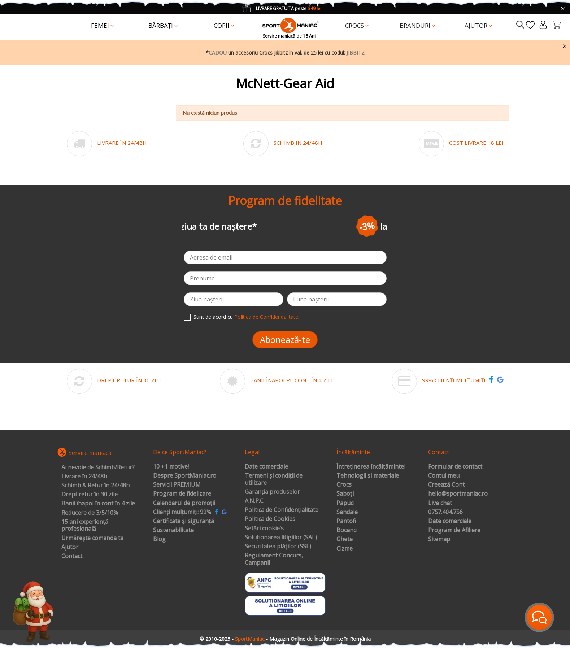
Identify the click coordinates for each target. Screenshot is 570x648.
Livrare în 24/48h (84, 476)
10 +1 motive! (171, 466)
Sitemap (439, 539)
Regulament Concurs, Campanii (274, 559)
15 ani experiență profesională (84, 525)
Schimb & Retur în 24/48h (95, 485)
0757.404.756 (445, 512)
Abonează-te (285, 339)
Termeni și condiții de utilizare (274, 479)
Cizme (344, 548)
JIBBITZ (356, 52)
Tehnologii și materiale (367, 475)
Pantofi (346, 521)
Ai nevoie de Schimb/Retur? (98, 467)
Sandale (347, 512)
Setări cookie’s (264, 528)
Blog (159, 539)
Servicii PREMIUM (177, 484)
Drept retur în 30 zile (89, 494)
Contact (71, 556)
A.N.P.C (254, 501)
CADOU (218, 52)
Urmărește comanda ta (92, 538)
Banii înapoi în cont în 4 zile (98, 503)
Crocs (344, 484)
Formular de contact (455, 466)
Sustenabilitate (173, 530)
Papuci (345, 503)
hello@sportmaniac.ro (458, 493)
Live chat (440, 503)
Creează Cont (446, 484)
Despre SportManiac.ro (184, 475)
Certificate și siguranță (183, 521)
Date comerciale (266, 466)
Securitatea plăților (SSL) (278, 546)
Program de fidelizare (182, 493)
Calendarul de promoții (184, 503)
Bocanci (346, 530)
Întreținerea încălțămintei (370, 466)
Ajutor (69, 547)
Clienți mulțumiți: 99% (182, 512)
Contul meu (444, 475)
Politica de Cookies (270, 519)
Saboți (345, 493)
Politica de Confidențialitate (266, 316)
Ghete (344, 539)
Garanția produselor (272, 492)
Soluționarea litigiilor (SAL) (281, 537)
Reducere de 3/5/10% (89, 513)
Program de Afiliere (454, 530)
